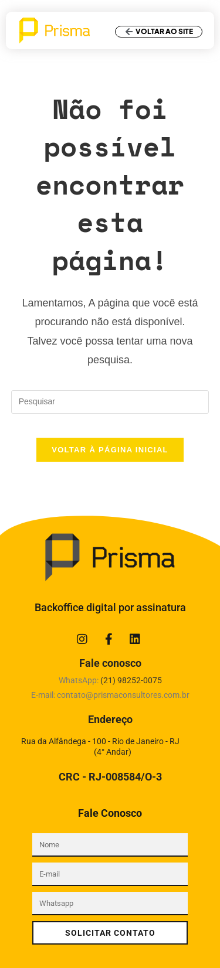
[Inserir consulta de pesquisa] (110, 402)
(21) (131, 680)
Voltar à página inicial (110, 449)
